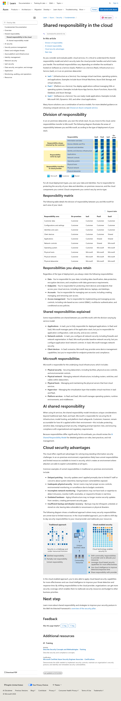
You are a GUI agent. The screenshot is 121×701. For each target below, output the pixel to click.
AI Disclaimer (7, 690)
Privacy (51, 690)
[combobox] (20, 22)
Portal (94, 9)
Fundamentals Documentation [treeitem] (16, 27)
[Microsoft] (4, 3)
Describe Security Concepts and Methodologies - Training (64, 649)
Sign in (115, 3)
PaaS (50, 86)
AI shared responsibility (53, 46)
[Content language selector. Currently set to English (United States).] (13, 685)
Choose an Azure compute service (83, 107)
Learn (45, 17)
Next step (48, 52)
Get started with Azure (108, 9)
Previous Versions (21, 690)
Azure (52, 17)
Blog (32, 690)
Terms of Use (86, 690)
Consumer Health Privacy (68, 690)
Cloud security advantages (54, 49)
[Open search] (110, 3)
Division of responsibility (54, 43)
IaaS (49, 76)
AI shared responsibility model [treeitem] (17, 40)
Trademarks (98, 690)
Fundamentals (70, 17)
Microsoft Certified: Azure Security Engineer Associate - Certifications (69, 659)
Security (59, 17)
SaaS (50, 96)
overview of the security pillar (83, 608)
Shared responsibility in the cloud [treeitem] (19, 37)
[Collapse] (34, 18)
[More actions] (116, 18)
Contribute (42, 690)
